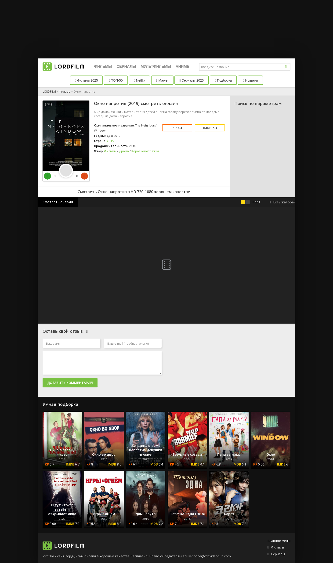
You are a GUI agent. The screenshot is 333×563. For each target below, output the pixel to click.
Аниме (182, 67)
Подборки (223, 80)
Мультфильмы (156, 67)
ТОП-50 (116, 80)
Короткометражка (145, 151)
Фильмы (103, 67)
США (110, 141)
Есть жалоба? (282, 202)
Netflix (139, 80)
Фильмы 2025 (86, 80)
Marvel (162, 80)
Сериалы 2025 (192, 80)
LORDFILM (49, 92)
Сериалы (126, 67)
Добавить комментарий (70, 382)
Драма (124, 151)
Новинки (250, 80)
